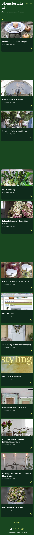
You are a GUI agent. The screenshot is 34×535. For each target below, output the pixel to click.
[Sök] (27, 3)
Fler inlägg (17, 522)
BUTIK (9, 19)
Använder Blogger (17, 529)
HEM (2, 19)
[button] (31, 48)
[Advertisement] (17, 65)
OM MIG (17, 19)
